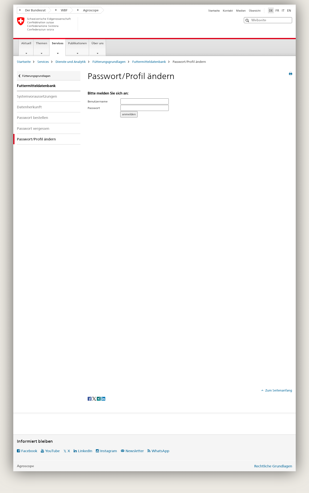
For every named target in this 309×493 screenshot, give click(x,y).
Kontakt (228, 10)
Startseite (214, 10)
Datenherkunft (29, 107)
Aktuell (26, 43)
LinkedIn (85, 451)
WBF (62, 10)
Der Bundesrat (33, 10)
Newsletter (135, 451)
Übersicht (254, 10)
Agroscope (87, 10)
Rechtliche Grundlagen (273, 466)
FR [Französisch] (277, 10)
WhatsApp (160, 451)
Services (58, 44)
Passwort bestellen (32, 117)
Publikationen (77, 43)
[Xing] (99, 398)
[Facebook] (90, 398)
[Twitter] (94, 398)
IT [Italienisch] (283, 10)
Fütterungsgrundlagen (109, 62)
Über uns (97, 43)
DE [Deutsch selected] (271, 10)
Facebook (29, 451)
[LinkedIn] (103, 398)
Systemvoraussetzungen (37, 96)
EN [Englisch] (289, 10)
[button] (248, 20)
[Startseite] (85, 24)
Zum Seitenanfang (278, 390)
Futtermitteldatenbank (149, 62)
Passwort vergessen (33, 128)
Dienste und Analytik (71, 62)
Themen (41, 43)
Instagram (108, 451)
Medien (241, 10)
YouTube (52, 451)
